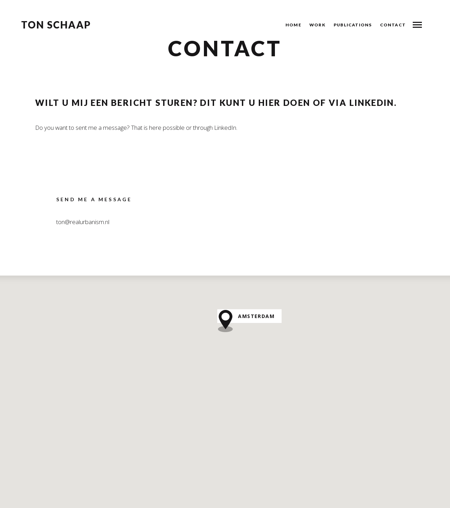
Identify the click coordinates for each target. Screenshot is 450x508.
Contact (393, 24)
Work (317, 24)
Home (293, 24)
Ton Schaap (56, 25)
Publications (353, 24)
